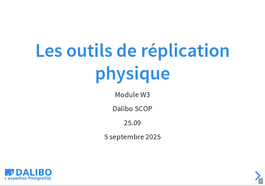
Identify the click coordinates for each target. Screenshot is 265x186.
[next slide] (257, 175)
